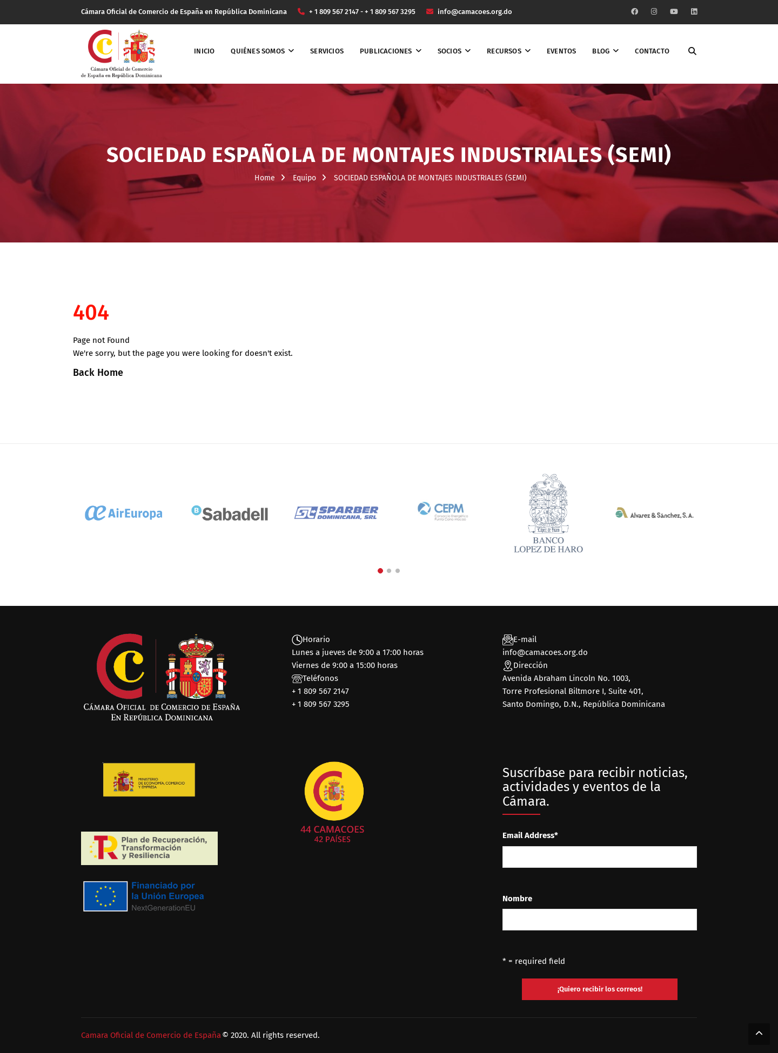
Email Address (530, 835)
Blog (600, 51)
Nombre (517, 898)
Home (264, 178)
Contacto (652, 51)
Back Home (98, 373)
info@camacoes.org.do (545, 652)
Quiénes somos (258, 51)
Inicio (204, 51)
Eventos (561, 51)
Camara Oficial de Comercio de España (151, 1035)
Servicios (327, 51)
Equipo (304, 178)
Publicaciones (386, 51)
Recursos (504, 51)
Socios (449, 51)
